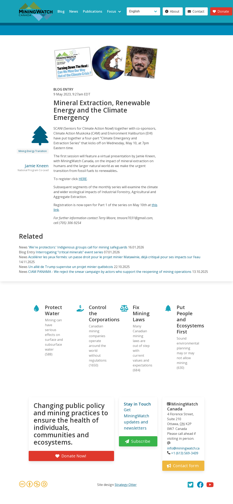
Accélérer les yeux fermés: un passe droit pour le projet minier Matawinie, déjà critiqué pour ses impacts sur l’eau (114, 257)
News (73, 11)
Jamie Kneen (37, 165)
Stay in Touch (137, 404)
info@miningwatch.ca (183, 448)
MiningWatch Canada (182, 406)
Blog (61, 11)
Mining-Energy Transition (33, 151)
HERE (83, 179)
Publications (92, 11)
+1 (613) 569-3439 (184, 453)
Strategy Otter (126, 484)
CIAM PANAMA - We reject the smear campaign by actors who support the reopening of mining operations (109, 271)
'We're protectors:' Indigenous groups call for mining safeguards (77, 247)
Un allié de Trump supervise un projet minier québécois (70, 267)
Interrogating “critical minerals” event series (69, 252)
